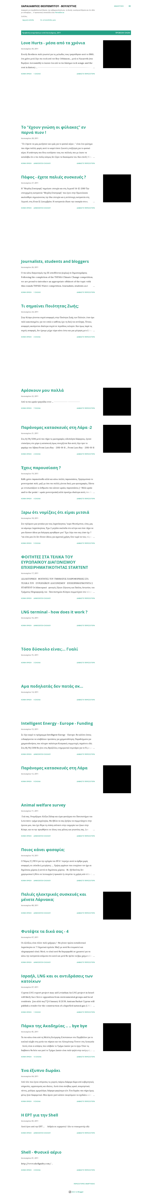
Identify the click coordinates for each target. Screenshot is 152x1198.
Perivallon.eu (59, 12)
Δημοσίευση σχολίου (42, 163)
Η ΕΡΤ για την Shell (39, 1115)
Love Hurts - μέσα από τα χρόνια (53, 42)
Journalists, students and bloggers (55, 261)
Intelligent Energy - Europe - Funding (57, 723)
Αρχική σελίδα (27, 20)
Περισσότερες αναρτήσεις (84, 1184)
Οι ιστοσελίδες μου (46, 20)
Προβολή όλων (122, 33)
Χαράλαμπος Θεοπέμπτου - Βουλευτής (48, 6)
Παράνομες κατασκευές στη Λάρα (54, 768)
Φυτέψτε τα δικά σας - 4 (45, 931)
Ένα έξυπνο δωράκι (40, 1070)
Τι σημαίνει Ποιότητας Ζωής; (50, 306)
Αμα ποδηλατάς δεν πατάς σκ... (52, 686)
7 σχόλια (37, 408)
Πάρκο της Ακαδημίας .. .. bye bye (54, 1025)
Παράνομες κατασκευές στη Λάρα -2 (56, 427)
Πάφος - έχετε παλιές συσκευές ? (53, 177)
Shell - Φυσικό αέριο (41, 1152)
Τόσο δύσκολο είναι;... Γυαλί (49, 649)
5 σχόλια (37, 543)
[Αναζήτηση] (119, 6)
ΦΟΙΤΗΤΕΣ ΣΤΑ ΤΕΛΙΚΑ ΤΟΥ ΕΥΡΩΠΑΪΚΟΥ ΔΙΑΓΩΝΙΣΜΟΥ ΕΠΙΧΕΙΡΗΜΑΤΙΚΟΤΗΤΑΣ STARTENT (54, 562)
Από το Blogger (76, 1192)
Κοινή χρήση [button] (26, 74)
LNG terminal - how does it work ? (54, 612)
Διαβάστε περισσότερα (86, 74)
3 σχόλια (37, 337)
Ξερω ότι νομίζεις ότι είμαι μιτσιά (55, 512)
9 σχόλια (37, 781)
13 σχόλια (37, 1057)
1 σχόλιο (37, 74)
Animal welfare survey (43, 805)
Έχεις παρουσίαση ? (41, 467)
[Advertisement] (58, 100)
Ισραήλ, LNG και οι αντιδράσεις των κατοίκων (57, 978)
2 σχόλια (37, 454)
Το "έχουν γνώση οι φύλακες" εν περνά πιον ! (53, 129)
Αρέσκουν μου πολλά (42, 390)
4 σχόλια (37, 499)
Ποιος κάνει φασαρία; (43, 849)
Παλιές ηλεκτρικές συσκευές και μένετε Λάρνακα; (53, 897)
